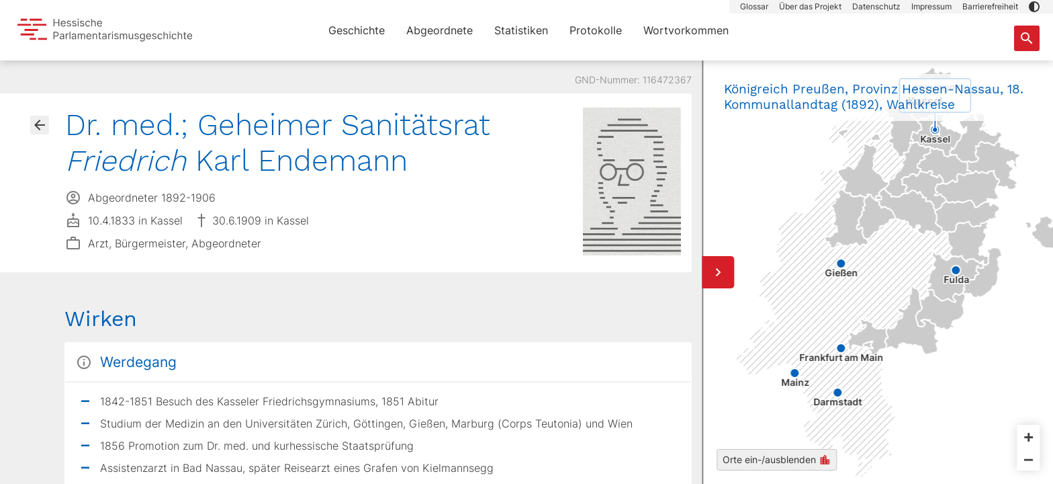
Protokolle (595, 30)
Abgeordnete (439, 30)
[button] (1034, 6)
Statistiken (521, 30)
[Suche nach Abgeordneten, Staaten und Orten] (1027, 38)
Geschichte (356, 30)
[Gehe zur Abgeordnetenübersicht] (39, 125)
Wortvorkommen (686, 30)
